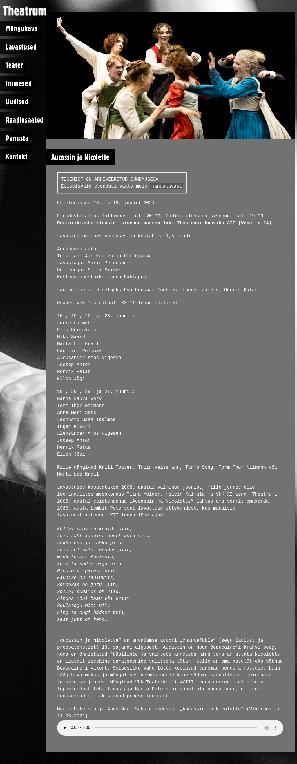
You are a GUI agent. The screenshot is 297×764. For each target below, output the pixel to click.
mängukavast (166, 186)
